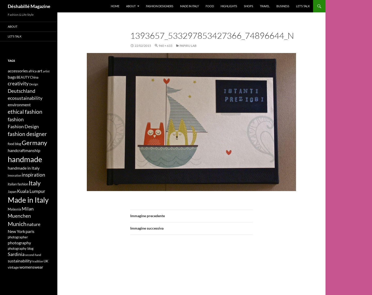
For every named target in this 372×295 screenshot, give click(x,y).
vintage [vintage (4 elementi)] (13, 267)
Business (282, 6)
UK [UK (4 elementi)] (46, 261)
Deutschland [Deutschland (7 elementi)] (21, 91)
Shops (248, 6)
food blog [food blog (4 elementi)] (14, 144)
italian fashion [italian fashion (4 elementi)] (18, 184)
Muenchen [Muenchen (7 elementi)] (19, 216)
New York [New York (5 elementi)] (16, 231)
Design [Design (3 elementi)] (33, 84)
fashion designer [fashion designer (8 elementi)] (27, 134)
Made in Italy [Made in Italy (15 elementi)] (28, 200)
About (131, 6)
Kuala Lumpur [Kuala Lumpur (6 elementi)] (31, 191)
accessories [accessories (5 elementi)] (18, 70)
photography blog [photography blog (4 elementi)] (21, 248)
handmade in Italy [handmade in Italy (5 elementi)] (24, 167)
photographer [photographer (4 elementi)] (18, 237)
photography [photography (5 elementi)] (19, 242)
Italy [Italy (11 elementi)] (35, 183)
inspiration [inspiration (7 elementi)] (33, 175)
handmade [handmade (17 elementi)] (25, 159)
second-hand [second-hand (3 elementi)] (33, 254)
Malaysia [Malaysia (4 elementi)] (14, 209)
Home (115, 6)
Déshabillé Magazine (29, 6)
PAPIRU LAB (188, 46)
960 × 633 (165, 46)
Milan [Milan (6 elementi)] (28, 208)
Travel (265, 6)
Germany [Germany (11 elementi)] (34, 142)
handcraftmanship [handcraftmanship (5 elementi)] (24, 150)
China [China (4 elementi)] (34, 77)
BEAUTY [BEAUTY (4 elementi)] (23, 77)
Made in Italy (189, 6)
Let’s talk (303, 6)
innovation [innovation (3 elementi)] (14, 175)
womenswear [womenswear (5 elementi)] (31, 266)
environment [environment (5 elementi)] (19, 104)
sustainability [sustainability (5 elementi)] (20, 260)
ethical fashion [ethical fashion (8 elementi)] (25, 112)
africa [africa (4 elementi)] (32, 71)
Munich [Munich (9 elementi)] (17, 223)
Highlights (229, 6)
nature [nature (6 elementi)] (33, 224)
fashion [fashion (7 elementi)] (16, 119)
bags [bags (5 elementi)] (12, 76)
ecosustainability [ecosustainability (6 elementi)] (25, 98)
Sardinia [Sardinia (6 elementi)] (16, 254)
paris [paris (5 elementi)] (30, 231)
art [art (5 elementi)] (39, 70)
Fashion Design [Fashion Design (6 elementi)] (23, 126)
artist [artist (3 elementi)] (46, 71)
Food (210, 6)
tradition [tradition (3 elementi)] (37, 261)
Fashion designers (159, 6)
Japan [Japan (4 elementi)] (12, 192)
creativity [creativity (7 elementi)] (18, 83)
